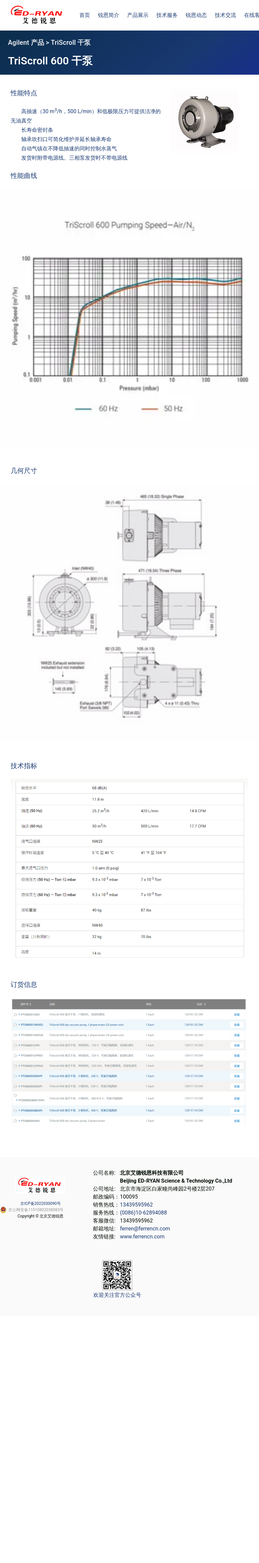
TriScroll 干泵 (71, 42)
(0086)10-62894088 (143, 1213)
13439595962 (136, 1205)
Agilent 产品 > (29, 42)
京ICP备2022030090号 (40, 1203)
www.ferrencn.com (142, 1236)
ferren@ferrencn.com (145, 1228)
